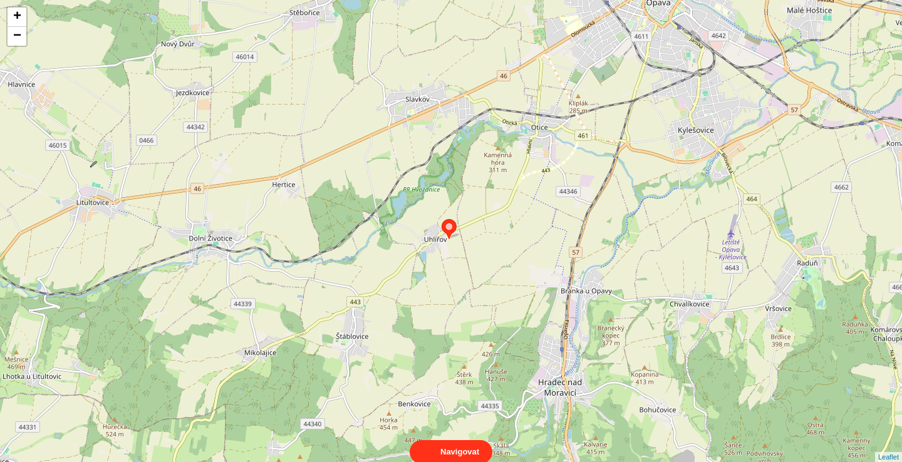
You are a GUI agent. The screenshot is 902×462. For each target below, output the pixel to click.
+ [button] (17, 17)
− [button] (17, 36)
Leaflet (888, 445)
